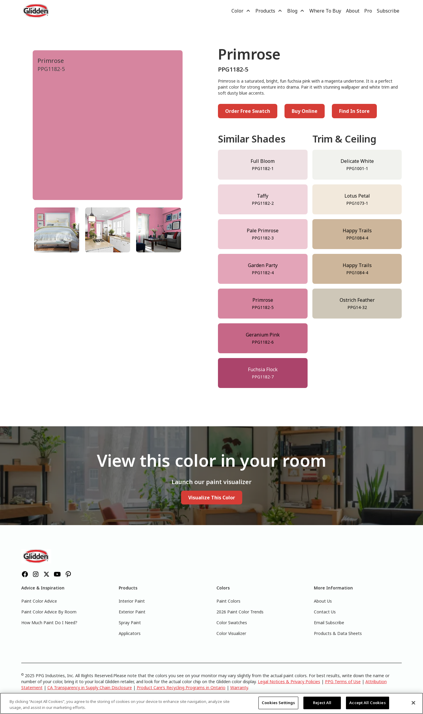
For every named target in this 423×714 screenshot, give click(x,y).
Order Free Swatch (247, 111)
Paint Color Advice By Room (48, 612)
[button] (241, 11)
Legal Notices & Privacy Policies (289, 681)
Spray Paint (130, 622)
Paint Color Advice (39, 601)
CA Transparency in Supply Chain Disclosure (89, 687)
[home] (36, 11)
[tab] (56, 230)
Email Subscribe (329, 622)
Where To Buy (325, 10)
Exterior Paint (132, 612)
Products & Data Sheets (338, 633)
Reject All (322, 702)
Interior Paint (132, 601)
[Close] (413, 702)
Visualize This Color (211, 497)
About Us (323, 601)
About (352, 10)
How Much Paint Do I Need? (49, 622)
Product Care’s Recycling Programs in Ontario (181, 687)
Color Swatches (231, 622)
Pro (368, 10)
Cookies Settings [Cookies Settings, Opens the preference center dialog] (278, 702)
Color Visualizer (231, 633)
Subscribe (388, 10)
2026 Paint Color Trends (240, 612)
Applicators (130, 633)
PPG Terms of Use (343, 681)
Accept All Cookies (367, 702)
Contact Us (325, 612)
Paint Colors (228, 601)
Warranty (239, 687)
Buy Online (304, 111)
